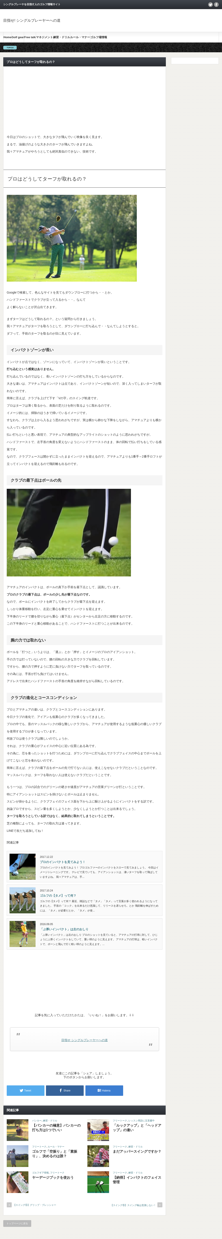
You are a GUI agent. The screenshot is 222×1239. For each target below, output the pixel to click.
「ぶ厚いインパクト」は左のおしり (64, 929)
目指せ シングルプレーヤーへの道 (84, 1040)
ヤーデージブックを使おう (53, 1177)
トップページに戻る (17, 1223)
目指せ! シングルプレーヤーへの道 (31, 20)
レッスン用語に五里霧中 (141, 1120)
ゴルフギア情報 (40, 1172)
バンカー (37, 1120)
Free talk (30, 37)
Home (7, 37)
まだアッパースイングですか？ (137, 1151)
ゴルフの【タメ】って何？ (58, 895)
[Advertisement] (84, 100)
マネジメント (44, 37)
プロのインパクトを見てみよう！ (62, 862)
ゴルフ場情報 (98, 37)
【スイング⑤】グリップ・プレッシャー (34, 1205)
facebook (216, 4)
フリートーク (120, 1120)
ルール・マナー (80, 37)
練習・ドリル (61, 37)
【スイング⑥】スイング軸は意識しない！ (133, 1205)
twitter (210, 4)
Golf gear (17, 37)
